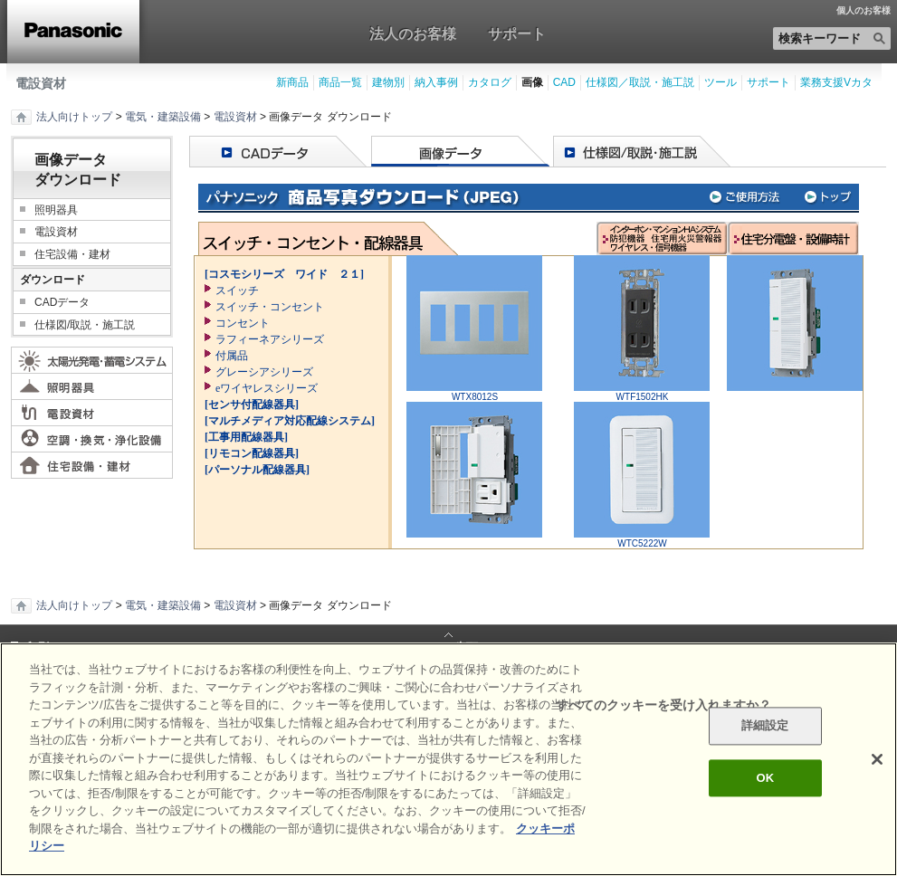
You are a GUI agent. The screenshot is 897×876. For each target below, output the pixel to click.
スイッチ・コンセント (269, 306)
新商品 (292, 82)
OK (765, 778)
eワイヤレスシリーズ (266, 388)
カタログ (489, 82)
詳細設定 (765, 726)
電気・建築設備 (163, 116)
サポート (517, 33)
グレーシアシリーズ (264, 372)
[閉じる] (877, 759)
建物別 (388, 82)
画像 (532, 82)
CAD (564, 82)
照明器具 (56, 210)
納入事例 (436, 82)
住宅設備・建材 (72, 254)
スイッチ (237, 290)
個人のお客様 (863, 10)
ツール (720, 82)
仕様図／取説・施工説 (640, 82)
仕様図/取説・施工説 (84, 325)
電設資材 (40, 83)
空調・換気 (92, 439)
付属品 (231, 355)
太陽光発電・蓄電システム (92, 360)
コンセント (242, 323)
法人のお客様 (412, 33)
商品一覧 (340, 82)
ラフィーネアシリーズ (269, 339)
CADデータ (62, 302)
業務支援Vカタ (836, 82)
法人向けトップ (74, 116)
